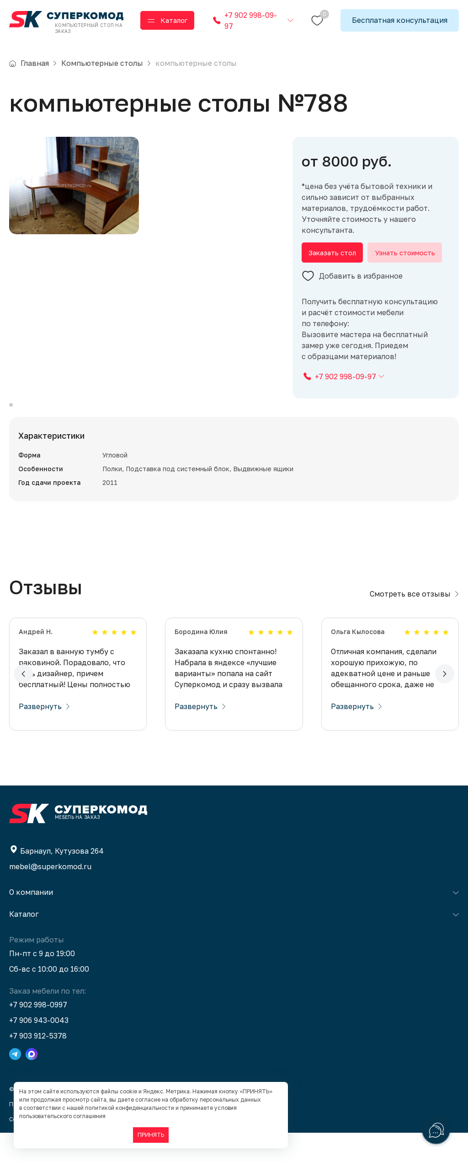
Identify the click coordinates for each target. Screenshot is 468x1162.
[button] (23, 703)
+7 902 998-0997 (38, 1033)
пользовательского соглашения (62, 1116)
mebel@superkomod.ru (50, 895)
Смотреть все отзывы (414, 623)
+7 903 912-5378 (38, 1065)
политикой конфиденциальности (129, 1107)
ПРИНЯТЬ (151, 1134)
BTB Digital (117, 1148)
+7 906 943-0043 (39, 1049)
